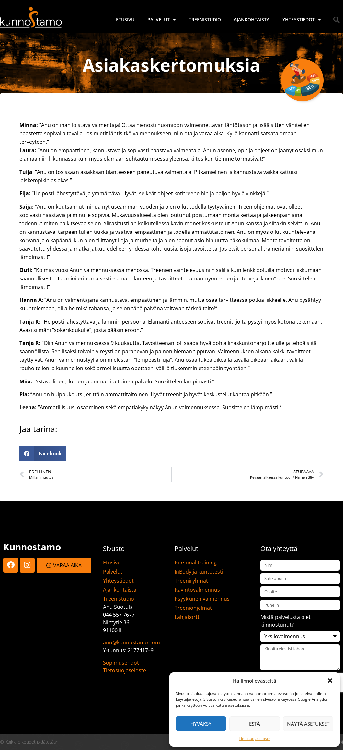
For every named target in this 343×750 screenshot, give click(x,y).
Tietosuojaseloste (254, 738)
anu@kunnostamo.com (131, 642)
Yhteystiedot (301, 19)
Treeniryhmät (191, 580)
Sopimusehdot (121, 662)
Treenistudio (205, 20)
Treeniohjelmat (193, 607)
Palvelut (161, 19)
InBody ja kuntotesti (199, 571)
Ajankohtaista (251, 20)
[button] (330, 680)
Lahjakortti (188, 616)
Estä (254, 724)
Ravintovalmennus (197, 589)
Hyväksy (201, 724)
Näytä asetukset (308, 724)
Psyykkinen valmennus (202, 598)
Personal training (196, 562)
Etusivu (125, 20)
